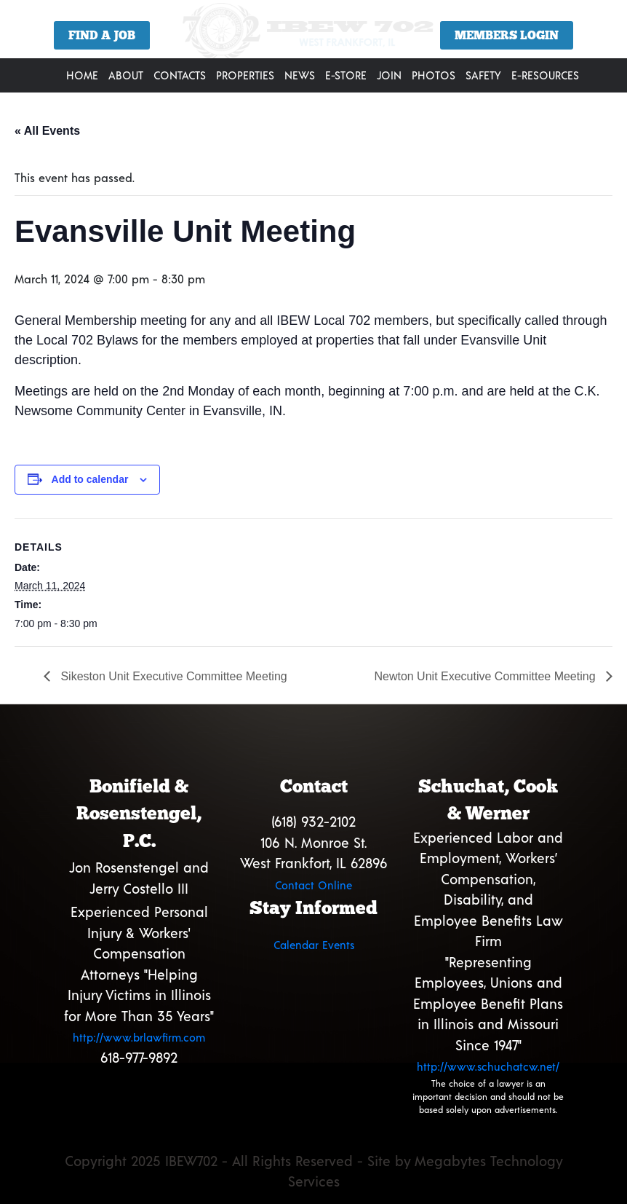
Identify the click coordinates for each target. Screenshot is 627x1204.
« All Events (47, 131)
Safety (483, 75)
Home (82, 75)
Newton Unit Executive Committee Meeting (486, 676)
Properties (245, 75)
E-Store (346, 75)
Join (389, 75)
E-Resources (545, 75)
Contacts (179, 75)
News (299, 75)
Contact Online (313, 885)
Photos (433, 75)
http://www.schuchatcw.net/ (488, 1066)
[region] (313, 34)
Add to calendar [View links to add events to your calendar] (90, 479)
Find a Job (101, 35)
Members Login (507, 35)
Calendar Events (313, 944)
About (125, 75)
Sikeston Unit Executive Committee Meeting (172, 676)
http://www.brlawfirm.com (139, 1037)
